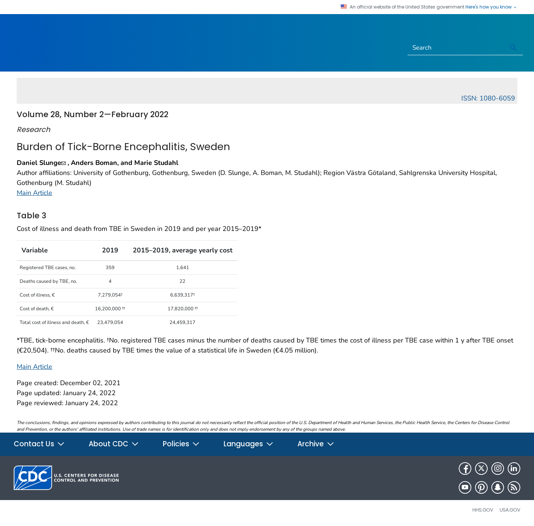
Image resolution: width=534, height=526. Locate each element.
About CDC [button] (114, 444)
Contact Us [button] (39, 444)
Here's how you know (491, 7)
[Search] (456, 47)
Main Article (34, 192)
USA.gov (510, 509)
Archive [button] (315, 444)
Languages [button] (249, 444)
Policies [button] (181, 444)
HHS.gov (482, 509)
